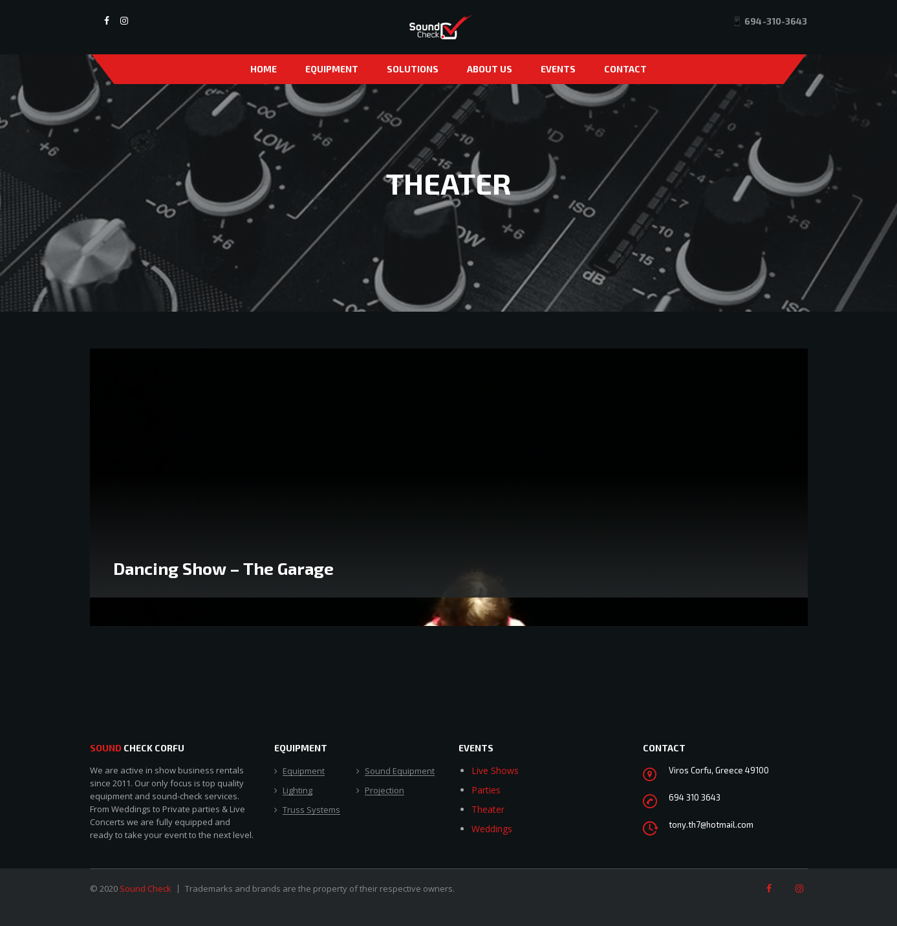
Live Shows (495, 770)
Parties (486, 790)
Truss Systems (311, 810)
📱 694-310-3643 (769, 21)
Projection (384, 790)
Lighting (297, 790)
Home (263, 68)
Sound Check (145, 888)
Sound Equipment (400, 771)
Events (558, 68)
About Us (489, 68)
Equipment (331, 68)
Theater (487, 809)
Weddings (491, 829)
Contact (625, 68)
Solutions (412, 68)
